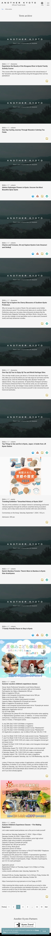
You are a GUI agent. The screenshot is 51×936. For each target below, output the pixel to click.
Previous (4, 907)
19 (41, 907)
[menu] (43, 4)
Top (2, 9)
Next (46, 907)
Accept (44, 931)
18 (37, 907)
